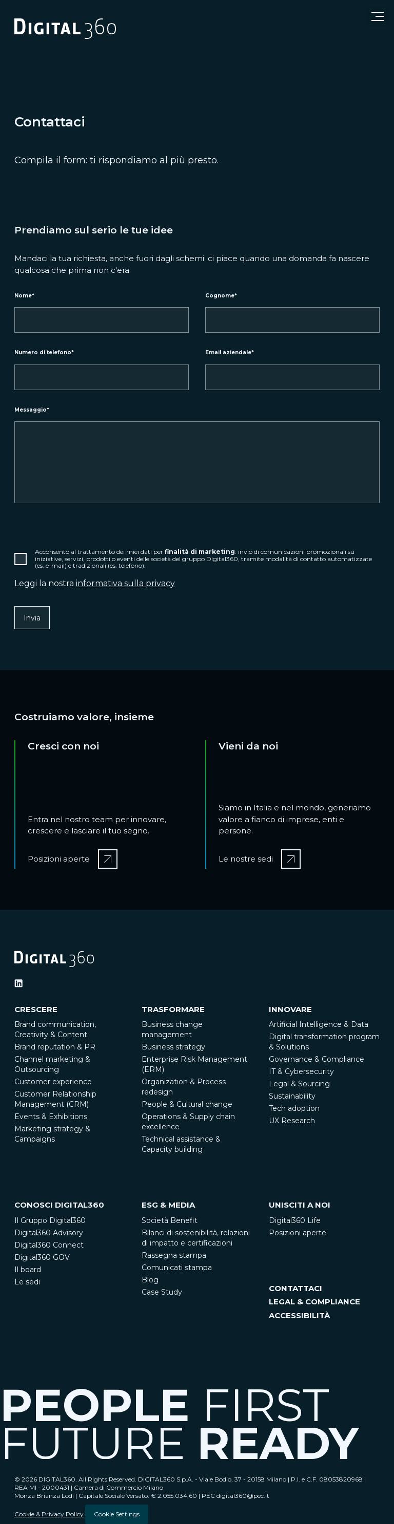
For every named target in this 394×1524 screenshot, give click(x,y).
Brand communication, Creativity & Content (55, 1029)
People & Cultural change (187, 1104)
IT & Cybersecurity (301, 1071)
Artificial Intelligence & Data (318, 1024)
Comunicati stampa (177, 1267)
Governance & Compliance (316, 1059)
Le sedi (27, 1281)
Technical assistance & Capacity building (181, 1144)
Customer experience (53, 1081)
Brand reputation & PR (54, 1046)
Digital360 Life (295, 1220)
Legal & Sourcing (299, 1083)
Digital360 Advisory (48, 1232)
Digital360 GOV (42, 1257)
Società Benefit (170, 1220)
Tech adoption (294, 1108)
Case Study (162, 1292)
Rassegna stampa (174, 1255)
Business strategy (173, 1046)
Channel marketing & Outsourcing (52, 1064)
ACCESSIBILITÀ (299, 1315)
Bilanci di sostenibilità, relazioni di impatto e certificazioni (196, 1238)
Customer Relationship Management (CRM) (55, 1099)
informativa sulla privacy (125, 583)
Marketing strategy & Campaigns (52, 1134)
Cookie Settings (117, 1514)
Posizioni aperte (297, 1232)
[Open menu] (377, 16)
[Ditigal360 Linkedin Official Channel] (18, 983)
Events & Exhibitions (50, 1116)
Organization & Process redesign (184, 1087)
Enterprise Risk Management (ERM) (194, 1064)
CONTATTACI (295, 1288)
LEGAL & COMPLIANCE (314, 1301)
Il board (27, 1269)
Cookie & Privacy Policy (49, 1514)
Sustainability (292, 1096)
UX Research (292, 1120)
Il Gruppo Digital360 (50, 1220)
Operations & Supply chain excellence (188, 1121)
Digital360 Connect (49, 1245)
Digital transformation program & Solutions (324, 1041)
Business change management (172, 1029)
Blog (150, 1279)
